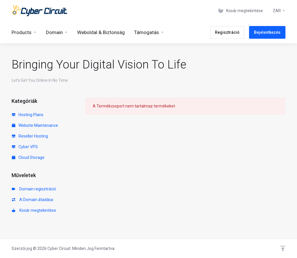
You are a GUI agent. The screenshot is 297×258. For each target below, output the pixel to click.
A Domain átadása (32, 199)
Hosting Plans (27, 114)
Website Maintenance (35, 125)
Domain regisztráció (34, 189)
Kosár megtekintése (34, 210)
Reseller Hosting (30, 136)
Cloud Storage (28, 157)
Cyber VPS (25, 146)
